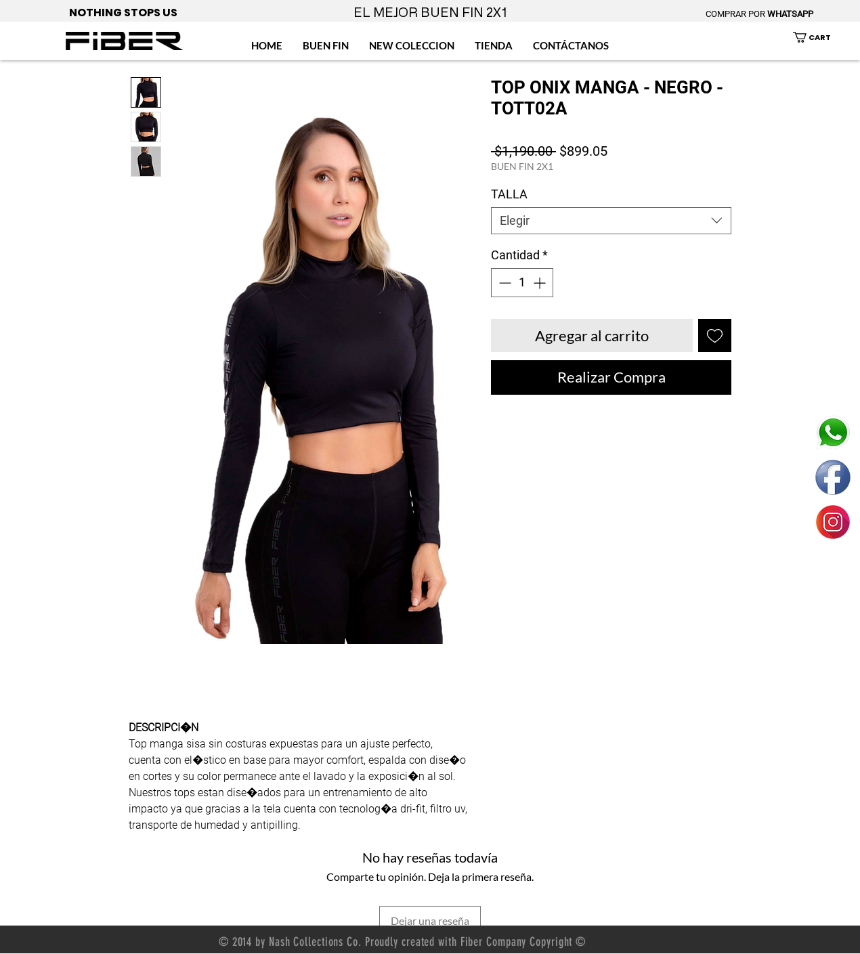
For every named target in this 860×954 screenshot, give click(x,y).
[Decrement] (503, 283)
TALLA (509, 194)
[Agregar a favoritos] (714, 335)
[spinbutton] (522, 283)
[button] (819, 37)
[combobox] (611, 220)
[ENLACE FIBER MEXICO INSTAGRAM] (833, 522)
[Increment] (540, 283)
